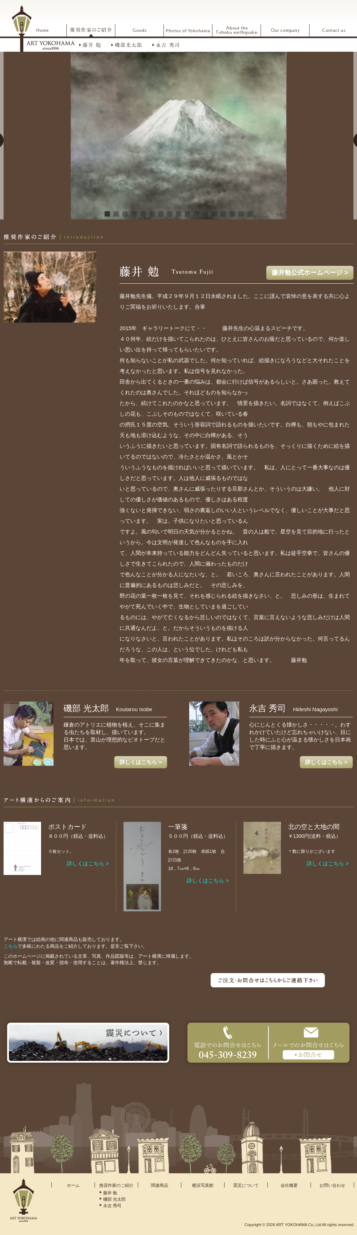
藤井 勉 (110, 1192)
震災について (246, 1185)
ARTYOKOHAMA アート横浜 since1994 (43, 28)
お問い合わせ (332, 1185)
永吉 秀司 (112, 1205)
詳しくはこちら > (141, 762)
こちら (10, 946)
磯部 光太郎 (114, 1199)
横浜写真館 (202, 1185)
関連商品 (159, 1185)
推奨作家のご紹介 (116, 1185)
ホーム (73, 1185)
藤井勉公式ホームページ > (310, 272)
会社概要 (289, 1185)
